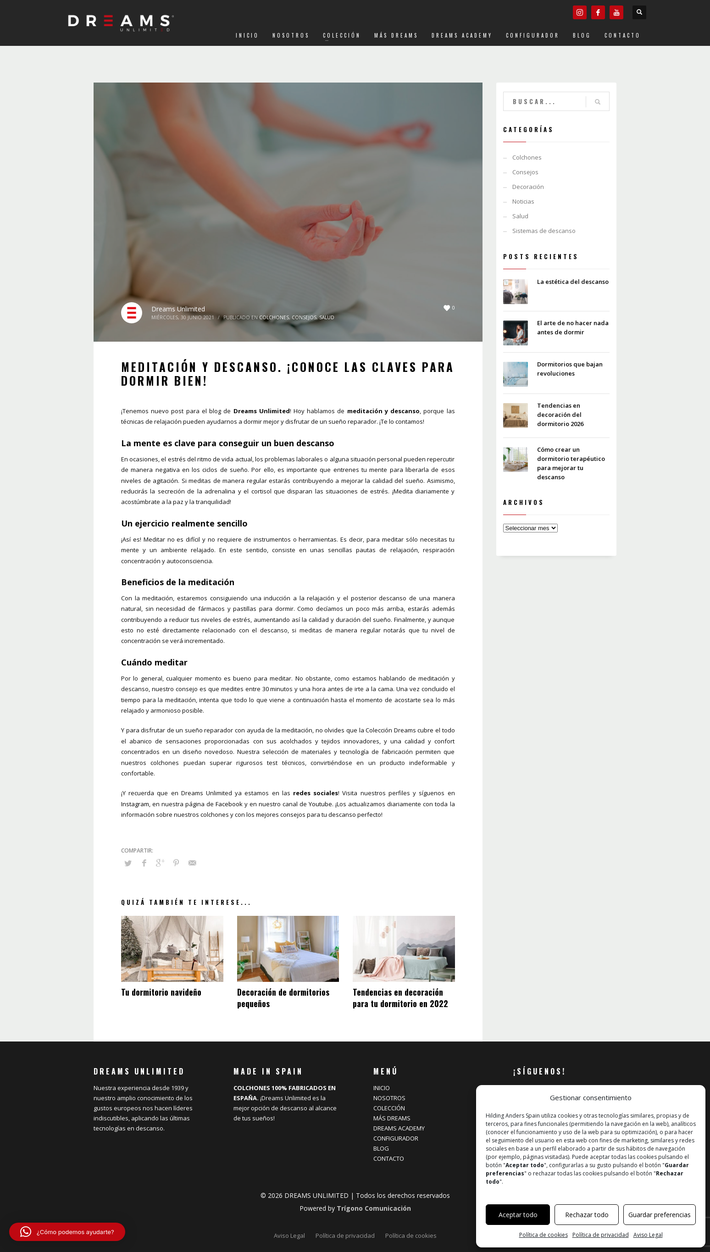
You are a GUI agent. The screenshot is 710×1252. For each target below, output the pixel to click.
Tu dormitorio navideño (161, 992)
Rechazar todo (587, 1214)
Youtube (320, 804)
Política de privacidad (600, 1235)
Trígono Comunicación (374, 1208)
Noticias (523, 201)
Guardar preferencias (659, 1214)
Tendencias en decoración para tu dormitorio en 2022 (400, 997)
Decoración (528, 187)
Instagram (135, 804)
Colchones (274, 317)
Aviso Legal (648, 1235)
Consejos (304, 317)
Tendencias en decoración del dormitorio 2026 (560, 414)
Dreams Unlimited (178, 309)
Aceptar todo (518, 1214)
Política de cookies (543, 1235)
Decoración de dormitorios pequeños (283, 997)
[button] (67, 1232)
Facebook (229, 804)
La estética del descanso (573, 281)
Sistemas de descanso (544, 231)
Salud (326, 317)
